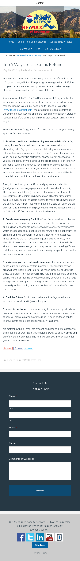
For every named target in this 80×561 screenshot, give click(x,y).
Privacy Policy (40, 553)
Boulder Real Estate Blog (28, 360)
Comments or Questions (21, 458)
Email (13, 427)
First (11, 409)
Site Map (40, 545)
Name (13, 396)
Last (11, 420)
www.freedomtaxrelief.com (18, 109)
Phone (12, 443)
